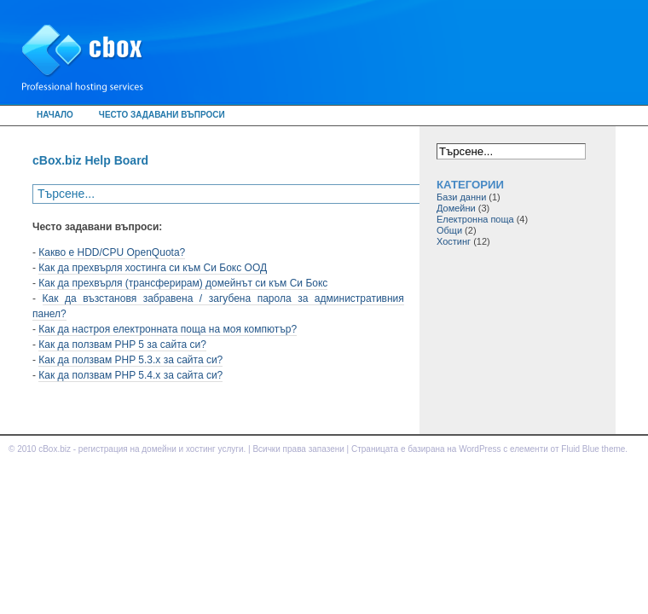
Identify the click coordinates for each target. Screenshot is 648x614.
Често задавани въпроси (162, 114)
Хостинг (454, 241)
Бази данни (461, 197)
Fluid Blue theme (593, 449)
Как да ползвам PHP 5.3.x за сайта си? (130, 360)
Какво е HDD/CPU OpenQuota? (111, 252)
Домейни (456, 208)
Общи (449, 230)
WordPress (479, 449)
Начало (55, 114)
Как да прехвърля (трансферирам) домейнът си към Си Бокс (182, 283)
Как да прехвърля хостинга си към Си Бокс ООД (152, 268)
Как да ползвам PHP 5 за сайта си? (122, 344)
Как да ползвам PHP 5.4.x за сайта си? (130, 375)
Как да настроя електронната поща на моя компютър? (167, 329)
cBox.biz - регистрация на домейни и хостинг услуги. (142, 449)
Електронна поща (475, 219)
